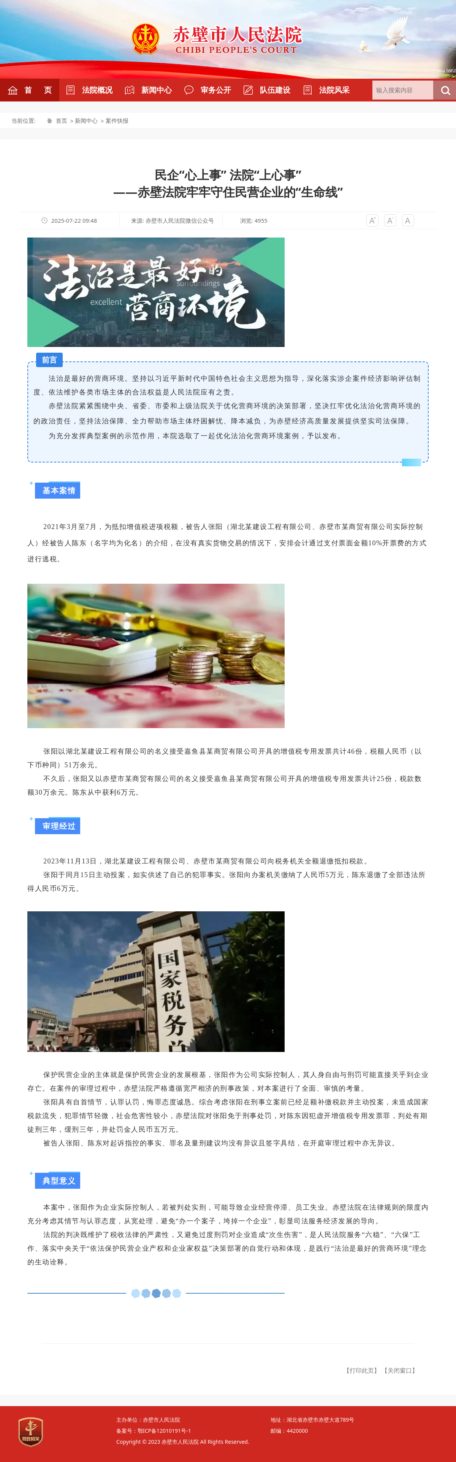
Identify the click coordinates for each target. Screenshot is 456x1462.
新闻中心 (86, 120)
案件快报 (117, 120)
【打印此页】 (362, 1370)
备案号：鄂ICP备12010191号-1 (153, 1430)
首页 (61, 120)
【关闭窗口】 (400, 1370)
